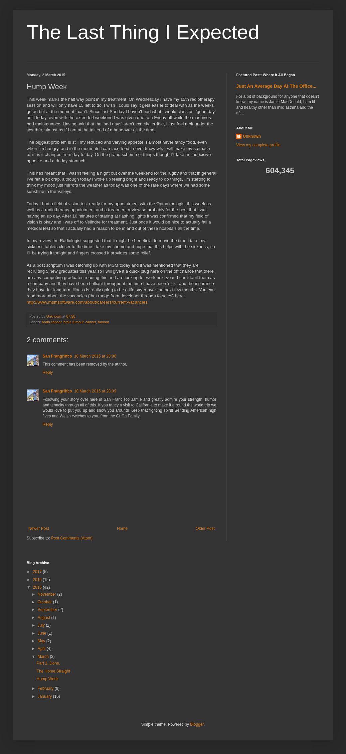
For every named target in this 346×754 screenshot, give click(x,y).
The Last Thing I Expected (143, 32)
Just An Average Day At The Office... (276, 86)
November (47, 594)
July (42, 625)
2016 (38, 579)
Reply (48, 372)
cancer (91, 322)
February (46, 688)
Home (122, 528)
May (42, 641)
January (45, 696)
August (44, 617)
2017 (38, 571)
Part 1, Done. (48, 663)
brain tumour (74, 322)
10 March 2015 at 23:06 (95, 356)
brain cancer (52, 322)
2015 (38, 587)
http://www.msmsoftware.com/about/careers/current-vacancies (87, 302)
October (45, 602)
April (42, 648)
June (42, 633)
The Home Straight (53, 671)
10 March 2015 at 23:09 (95, 391)
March (44, 656)
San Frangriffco (57, 356)
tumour (103, 322)
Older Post (205, 528)
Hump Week (48, 679)
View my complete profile (258, 145)
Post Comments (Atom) (71, 538)
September (48, 609)
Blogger (197, 724)
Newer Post (38, 528)
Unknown (252, 136)
